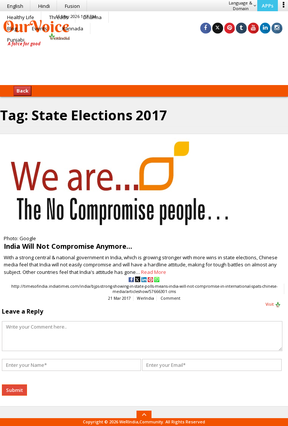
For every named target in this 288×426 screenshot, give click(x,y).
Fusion (72, 6)
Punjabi (15, 39)
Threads (58, 17)
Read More (153, 272)
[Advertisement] (144, 62)
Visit (273, 305)
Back (22, 90)
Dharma (92, 17)
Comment (170, 298)
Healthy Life (20, 17)
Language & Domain (242, 5)
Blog (12, 28)
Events (39, 28)
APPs (267, 5)
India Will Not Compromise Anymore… (68, 246)
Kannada (72, 28)
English (15, 6)
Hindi (44, 6)
